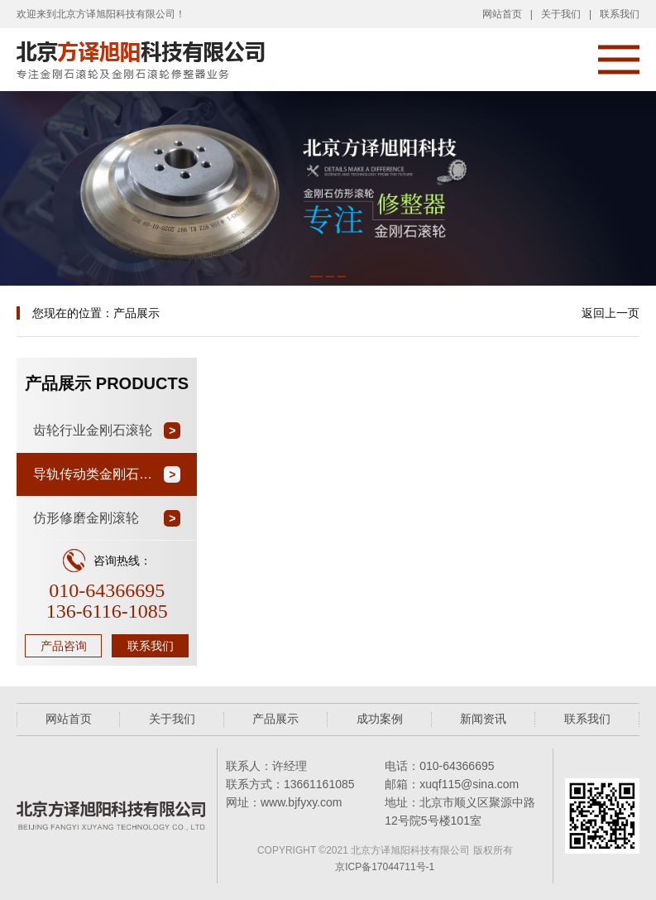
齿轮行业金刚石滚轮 (92, 430)
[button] (316, 276)
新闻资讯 (483, 718)
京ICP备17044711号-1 (384, 867)
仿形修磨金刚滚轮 (86, 518)
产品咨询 (64, 645)
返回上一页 (610, 313)
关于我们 (561, 14)
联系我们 (619, 14)
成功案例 (380, 718)
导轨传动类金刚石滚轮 (99, 474)
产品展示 (275, 718)
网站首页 (502, 14)
